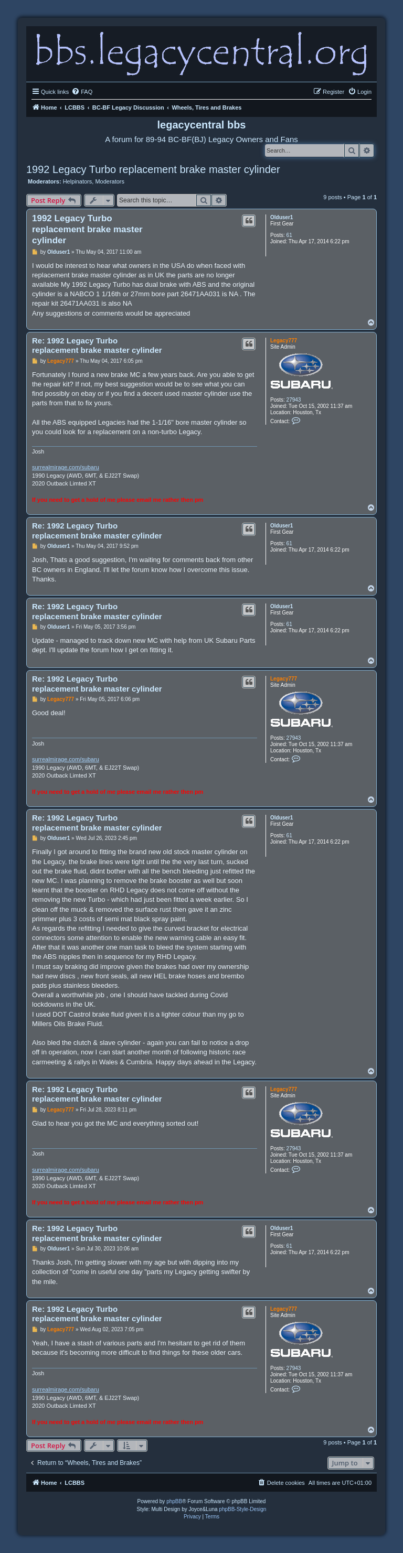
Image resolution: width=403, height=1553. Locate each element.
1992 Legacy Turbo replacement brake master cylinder (153, 169)
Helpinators (77, 181)
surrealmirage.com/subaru (65, 467)
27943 (294, 400)
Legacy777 (283, 340)
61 (289, 235)
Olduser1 (281, 217)
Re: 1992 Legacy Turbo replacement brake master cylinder (97, 345)
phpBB (174, 1501)
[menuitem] (81, 91)
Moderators (109, 181)
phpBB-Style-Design (242, 1509)
